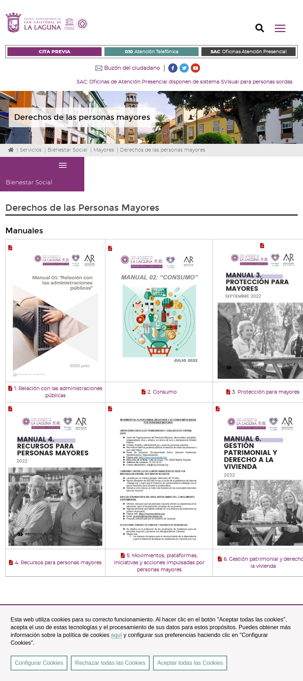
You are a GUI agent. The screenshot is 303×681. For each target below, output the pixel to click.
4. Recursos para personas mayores (58, 562)
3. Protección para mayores (265, 392)
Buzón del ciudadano (132, 68)
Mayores (103, 150)
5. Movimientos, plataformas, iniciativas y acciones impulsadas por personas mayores (159, 562)
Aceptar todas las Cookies (190, 663)
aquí (116, 635)
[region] (151, 642)
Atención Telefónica (151, 52)
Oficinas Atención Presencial (248, 52)
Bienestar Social (67, 150)
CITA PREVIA (54, 52)
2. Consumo (162, 392)
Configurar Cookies (39, 663)
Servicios (31, 150)
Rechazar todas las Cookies (110, 663)
